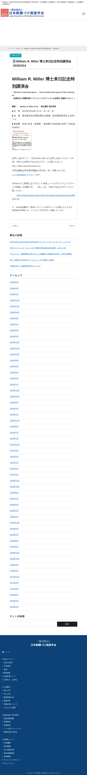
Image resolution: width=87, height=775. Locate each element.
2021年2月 (14, 474)
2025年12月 (14, 300)
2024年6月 (14, 372)
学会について (8, 659)
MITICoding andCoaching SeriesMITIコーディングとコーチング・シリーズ (40, 242)
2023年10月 (14, 396)
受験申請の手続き (10, 732)
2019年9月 (14, 529)
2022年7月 (14, 432)
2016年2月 (14, 595)
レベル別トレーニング (12, 728)
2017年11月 (14, 577)
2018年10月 (14, 559)
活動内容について (10, 704)
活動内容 (6, 701)
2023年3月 (14, 408)
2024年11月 (14, 348)
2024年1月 (14, 384)
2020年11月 (14, 480)
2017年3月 (14, 589)
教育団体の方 (9, 697)
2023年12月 (14, 390)
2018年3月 (14, 565)
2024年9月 (14, 360)
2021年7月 (14, 462)
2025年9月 (14, 318)
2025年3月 (14, 336)
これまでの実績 (10, 707)
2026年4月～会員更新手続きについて (25, 266)
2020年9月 (14, 493)
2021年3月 (14, 468)
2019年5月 (14, 541)
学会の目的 (8, 662)
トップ (7, 652)
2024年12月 (14, 342)
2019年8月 (14, 535)
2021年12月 (14, 444)
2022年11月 (14, 420)
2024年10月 (14, 354)
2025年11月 (14, 306)
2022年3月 (14, 438)
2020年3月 (14, 505)
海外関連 (7, 756)
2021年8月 (14, 456)
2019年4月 (14, 547)
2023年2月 (14, 414)
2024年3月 (14, 378)
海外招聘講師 (9, 753)
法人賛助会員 (9, 750)
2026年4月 (14, 288)
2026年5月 (14, 282)
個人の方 (7, 690)
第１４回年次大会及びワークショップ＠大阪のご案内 (32, 260)
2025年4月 (14, 330)
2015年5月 (14, 607)
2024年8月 (14, 366)
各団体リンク (8, 739)
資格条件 (7, 725)
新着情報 (6, 673)
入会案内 (6, 687)
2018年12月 (14, 553)
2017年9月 (14, 583)
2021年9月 (14, 450)
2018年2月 (14, 571)
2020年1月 (14, 517)
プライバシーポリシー (12, 760)
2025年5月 (14, 324)
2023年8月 (14, 402)
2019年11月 (14, 522)
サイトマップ (8, 763)
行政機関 (7, 743)
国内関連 (7, 746)
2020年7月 (14, 498)
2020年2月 (14, 510)
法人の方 (7, 694)
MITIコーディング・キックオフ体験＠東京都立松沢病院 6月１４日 (38, 248)
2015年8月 (14, 601)
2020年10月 (14, 486)
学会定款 (7, 666)
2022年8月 (14, 426)
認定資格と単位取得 (11, 715)
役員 (5, 669)
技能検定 (7, 722)
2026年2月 (14, 294)
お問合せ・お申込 (10, 680)
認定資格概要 (9, 718)
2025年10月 (14, 312)
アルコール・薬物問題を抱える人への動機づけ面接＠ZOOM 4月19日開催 (40, 254)
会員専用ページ (9, 676)
